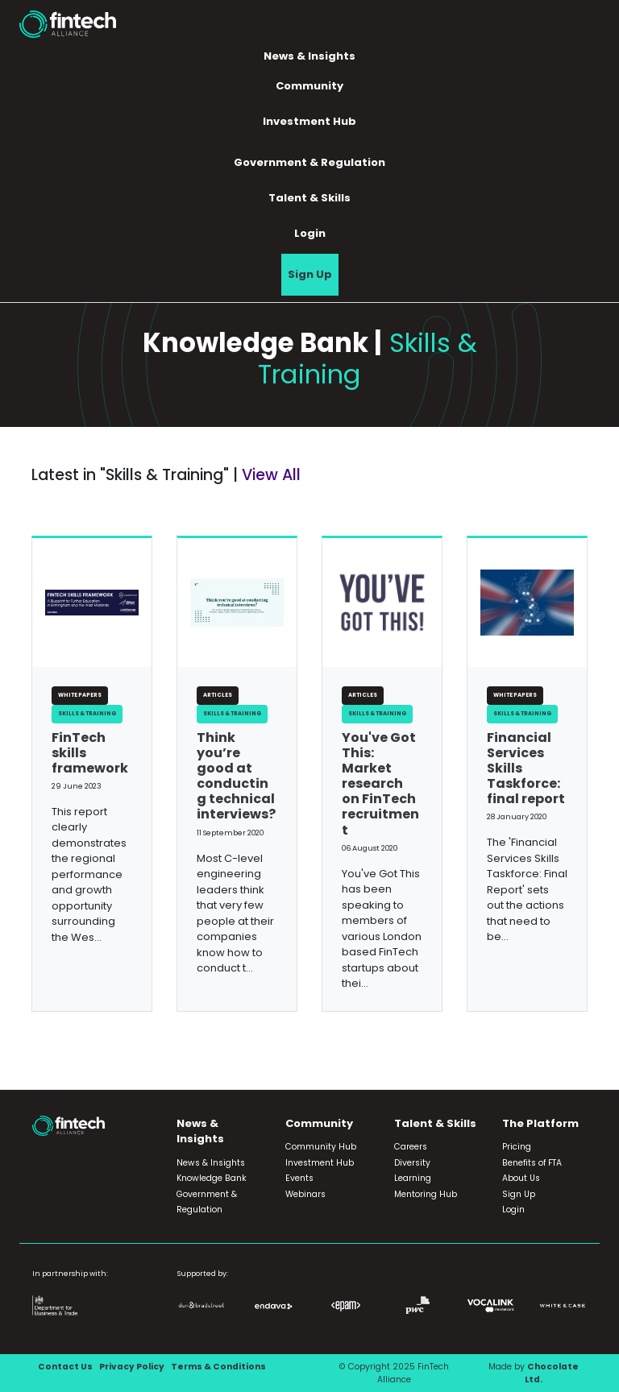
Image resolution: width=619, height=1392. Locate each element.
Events (299, 1178)
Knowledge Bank (212, 1178)
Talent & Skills (309, 197)
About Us (521, 1178)
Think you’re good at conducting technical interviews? (236, 776)
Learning (412, 1178)
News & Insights (309, 56)
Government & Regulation (309, 162)
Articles (217, 694)
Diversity (412, 1163)
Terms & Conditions (218, 1367)
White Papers (80, 694)
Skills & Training (87, 713)
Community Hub (320, 1147)
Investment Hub (309, 121)
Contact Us (65, 1367)
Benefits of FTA (532, 1163)
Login (310, 233)
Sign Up (310, 274)
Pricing (516, 1147)
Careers (410, 1147)
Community (309, 85)
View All (271, 475)
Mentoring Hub (425, 1194)
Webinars (305, 1194)
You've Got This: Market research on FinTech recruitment (380, 783)
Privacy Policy (131, 1367)
